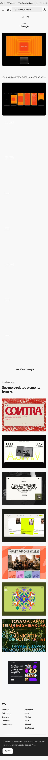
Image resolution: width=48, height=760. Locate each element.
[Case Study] (24, 312)
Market (28, 717)
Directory (6, 720)
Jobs (27, 713)
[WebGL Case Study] (24, 347)
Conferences (7, 724)
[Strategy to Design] (24, 276)
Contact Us (29, 728)
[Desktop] (24, 415)
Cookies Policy (30, 745)
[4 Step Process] (24, 205)
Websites (5, 709)
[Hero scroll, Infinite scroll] (24, 134)
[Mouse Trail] (24, 241)
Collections (6, 713)
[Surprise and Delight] (24, 170)
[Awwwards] (9, 10)
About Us (28, 724)
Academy (29, 709)
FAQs (27, 720)
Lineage (24, 26)
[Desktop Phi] (24, 599)
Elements (5, 717)
